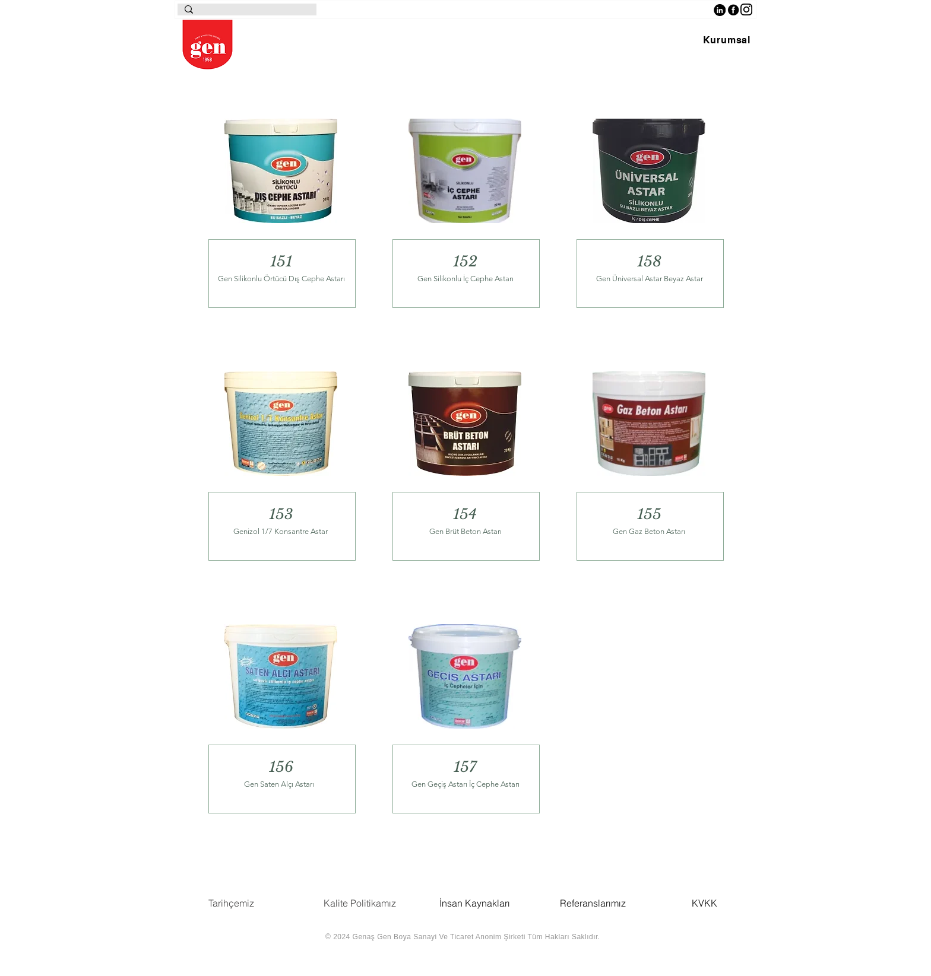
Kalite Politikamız (360, 903)
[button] (726, 40)
